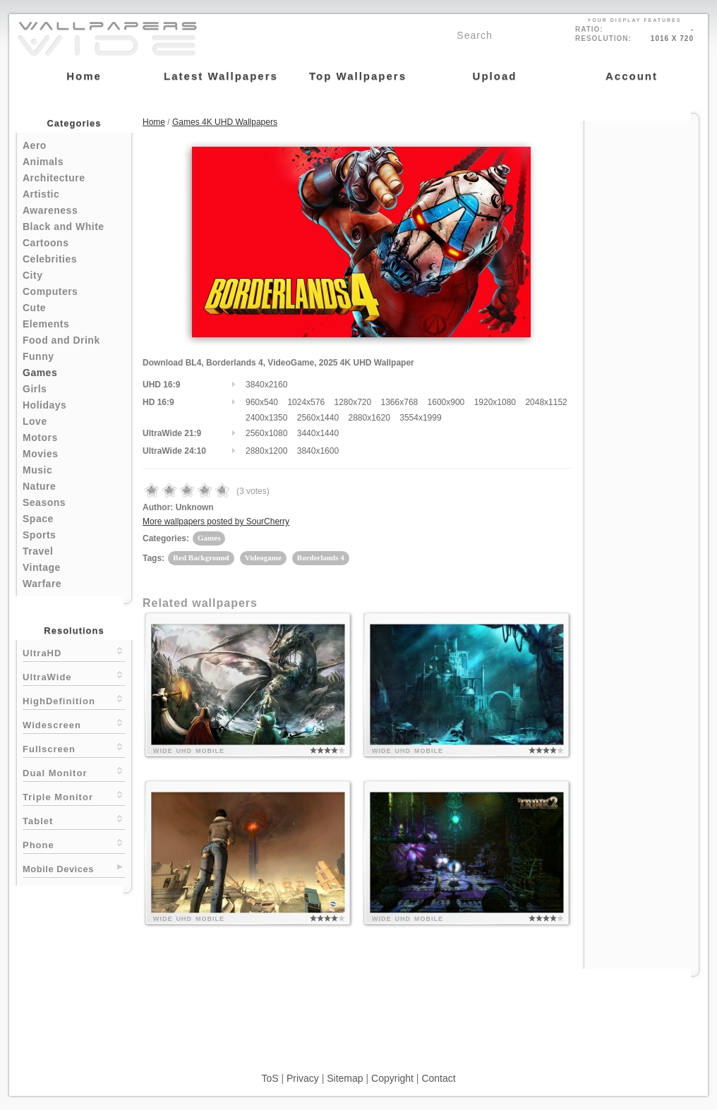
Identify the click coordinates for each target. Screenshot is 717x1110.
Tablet (74, 819)
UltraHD (74, 651)
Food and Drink (61, 340)
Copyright (392, 1078)
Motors (40, 437)
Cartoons (45, 242)
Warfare (42, 583)
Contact (438, 1078)
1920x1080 (495, 402)
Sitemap (345, 1078)
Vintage (42, 567)
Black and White (63, 226)
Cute (34, 307)
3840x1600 (318, 451)
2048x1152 (546, 402)
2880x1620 (369, 418)
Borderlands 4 (320, 557)
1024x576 (306, 402)
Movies (40, 453)
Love (35, 421)
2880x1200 (266, 451)
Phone (74, 843)
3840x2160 (266, 385)
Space (38, 518)
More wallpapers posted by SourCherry (216, 521)
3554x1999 (420, 418)
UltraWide (74, 675)
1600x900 (446, 402)
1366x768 (399, 402)
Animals (43, 161)
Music (37, 470)
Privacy (303, 1078)
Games (40, 372)
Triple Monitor (74, 795)
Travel (38, 551)
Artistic (41, 194)
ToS (269, 1078)
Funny (38, 356)
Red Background (201, 557)
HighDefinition (74, 699)
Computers (50, 291)
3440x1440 (318, 433)
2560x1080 (266, 433)
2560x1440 (318, 418)
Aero (35, 145)
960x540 (262, 402)
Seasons (44, 502)
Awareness (50, 210)
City (32, 275)
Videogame (263, 557)
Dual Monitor (74, 771)
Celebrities (50, 259)
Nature (39, 486)
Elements (46, 324)
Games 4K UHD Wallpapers (224, 122)
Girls (35, 388)
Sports (39, 535)
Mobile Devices (58, 869)
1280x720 (352, 402)
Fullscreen (74, 747)
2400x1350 (266, 418)
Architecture (54, 177)
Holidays (44, 405)
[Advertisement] (641, 333)
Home (154, 122)
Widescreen (74, 723)
